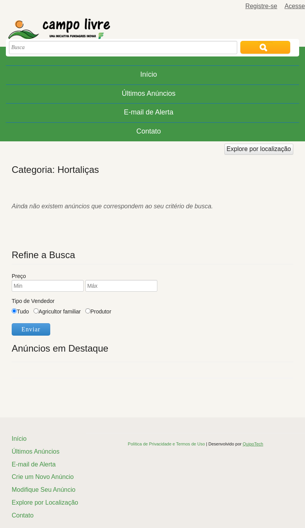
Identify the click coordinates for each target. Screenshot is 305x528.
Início (148, 74)
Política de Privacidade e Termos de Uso (167, 444)
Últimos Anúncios (148, 93)
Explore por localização (259, 149)
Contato (148, 131)
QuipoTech (253, 444)
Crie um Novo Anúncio (43, 476)
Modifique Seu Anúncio (44, 489)
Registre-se (261, 6)
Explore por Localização (45, 502)
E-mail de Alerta (148, 112)
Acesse (295, 6)
